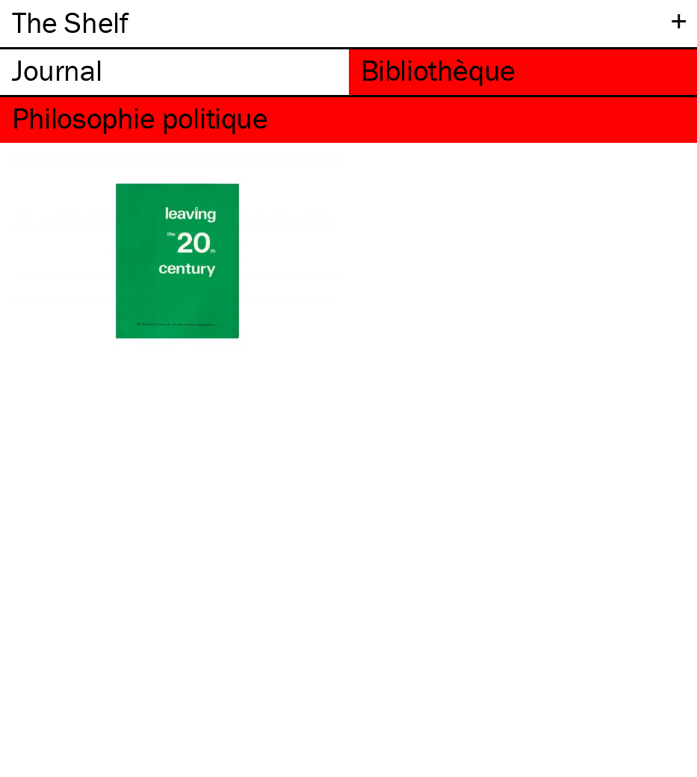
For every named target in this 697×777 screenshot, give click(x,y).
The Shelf (70, 22)
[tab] (174, 72)
